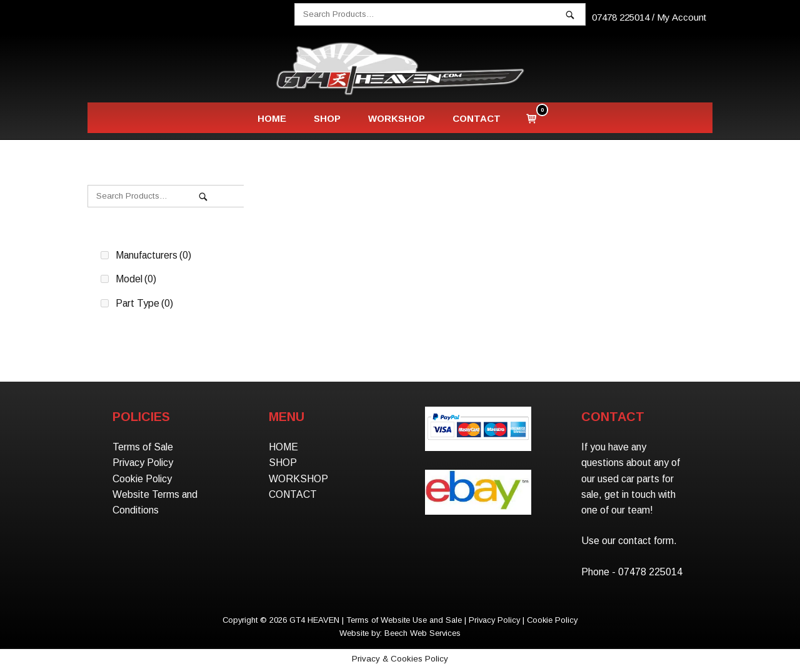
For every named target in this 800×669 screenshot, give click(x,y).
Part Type (144, 303)
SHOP (327, 118)
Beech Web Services (422, 633)
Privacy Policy (142, 462)
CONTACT (476, 118)
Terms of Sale (142, 447)
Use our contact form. (629, 540)
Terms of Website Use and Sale (404, 620)
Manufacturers (153, 255)
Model (136, 279)
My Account (681, 17)
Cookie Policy (142, 478)
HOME (272, 118)
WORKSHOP (396, 118)
